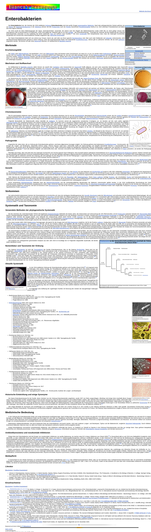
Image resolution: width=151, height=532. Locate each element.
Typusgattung (38, 249)
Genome (80, 217)
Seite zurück (9, 529)
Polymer (133, 117)
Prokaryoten (56, 27)
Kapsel (48, 58)
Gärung (130, 67)
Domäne (128, 53)
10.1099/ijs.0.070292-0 (120, 510)
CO (127, 73)
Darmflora (51, 197)
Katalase (57, 76)
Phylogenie (67, 275)
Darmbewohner (77, 38)
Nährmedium (106, 83)
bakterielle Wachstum (37, 101)
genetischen (142, 215)
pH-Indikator (121, 83)
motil (39, 55)
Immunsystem (56, 421)
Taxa (51, 34)
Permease (133, 185)
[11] (79, 275)
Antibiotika (39, 439)
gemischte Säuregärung (44, 70)
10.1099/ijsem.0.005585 (73, 504)
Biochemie (93, 195)
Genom (75, 171)
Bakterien (136, 53)
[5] (144, 234)
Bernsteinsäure (30, 71)
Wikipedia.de (27, 526)
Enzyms (33, 80)
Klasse (127, 56)
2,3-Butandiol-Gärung (24, 70)
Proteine (124, 162)
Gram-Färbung (76, 56)
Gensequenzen (53, 185)
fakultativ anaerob (65, 41)
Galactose (41, 81)
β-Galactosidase (42, 80)
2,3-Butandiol (45, 73)
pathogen (121, 39)
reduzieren (127, 74)
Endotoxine (44, 117)
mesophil (62, 99)
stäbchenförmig (23, 53)
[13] (120, 443)
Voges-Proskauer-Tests (90, 78)
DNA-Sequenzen (73, 222)
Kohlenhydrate (64, 68)
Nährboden (99, 58)
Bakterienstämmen (92, 118)
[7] (85, 267)
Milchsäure (18, 71)
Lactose (121, 80)
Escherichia (95, 74)
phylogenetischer (26, 182)
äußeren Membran (24, 56)
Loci (38, 224)
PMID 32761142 (140, 513)
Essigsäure (10, 71)
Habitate (70, 201)
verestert (24, 118)
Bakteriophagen (83, 177)
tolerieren (82, 90)
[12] (71, 277)
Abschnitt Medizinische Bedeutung (120, 153)
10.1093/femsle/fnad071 (72, 517)
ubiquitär (109, 38)
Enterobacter (31, 74)
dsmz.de (88, 507)
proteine (33, 222)
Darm (124, 149)
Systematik (139, 51)
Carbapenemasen (57, 439)
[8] (48, 269)
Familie (70, 32)
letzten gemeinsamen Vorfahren (76, 235)
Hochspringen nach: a (15, 488)
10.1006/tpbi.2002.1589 (108, 501)
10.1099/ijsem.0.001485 (39, 492)
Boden (94, 198)
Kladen (39, 225)
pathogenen (14, 131)
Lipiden (119, 115)
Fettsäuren (17, 118)
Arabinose (77, 185)
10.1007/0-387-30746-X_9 (45, 474)
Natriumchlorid (111, 90)
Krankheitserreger (81, 39)
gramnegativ (55, 56)
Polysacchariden (68, 58)
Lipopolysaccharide (134, 115)
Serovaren (44, 128)
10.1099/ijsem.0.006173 (30, 520)
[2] (42, 96)
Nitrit (23, 76)
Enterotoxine (122, 161)
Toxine (129, 177)
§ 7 (68, 460)
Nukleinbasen (56, 173)
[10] (89, 272)
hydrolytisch (10, 81)
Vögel (94, 201)
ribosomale (122, 222)
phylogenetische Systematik (107, 215)
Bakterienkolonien (119, 58)
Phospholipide (79, 115)
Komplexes (96, 429)
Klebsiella (27, 58)
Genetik (86, 195)
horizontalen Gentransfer (25, 180)
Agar (98, 95)
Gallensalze (98, 92)
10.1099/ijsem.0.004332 (76, 507)
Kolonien (8, 287)
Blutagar (21, 107)
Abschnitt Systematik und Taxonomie (103, 184)
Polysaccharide (102, 115)
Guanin (64, 173)
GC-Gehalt (39, 173)
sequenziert (126, 171)
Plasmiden (70, 177)
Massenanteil (93, 90)
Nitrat (18, 76)
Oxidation (56, 67)
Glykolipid (57, 118)
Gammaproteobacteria (140, 56)
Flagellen (19, 55)
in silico (28, 228)
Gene (95, 177)
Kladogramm (104, 241)
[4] (22, 148)
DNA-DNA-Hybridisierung (61, 228)
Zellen (13, 53)
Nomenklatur (18, 251)
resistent (107, 439)
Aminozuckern (144, 117)
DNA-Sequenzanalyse (20, 224)
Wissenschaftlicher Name (139, 60)
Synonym (58, 429)
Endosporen (107, 53)
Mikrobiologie (108, 195)
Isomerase (84, 185)
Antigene (28, 117)
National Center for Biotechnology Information (43, 273)
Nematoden (126, 200)
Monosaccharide (24, 81)
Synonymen (143, 402)
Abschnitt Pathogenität (54, 200)
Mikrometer (50, 53)
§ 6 (63, 462)
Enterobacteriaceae (145, 275)
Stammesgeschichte (53, 182)
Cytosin (71, 173)
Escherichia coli (97, 171)
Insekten (48, 201)
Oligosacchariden (12, 122)
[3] (44, 126)
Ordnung (128, 58)
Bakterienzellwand (99, 55)
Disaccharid (115, 80)
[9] (80, 271)
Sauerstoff (37, 41)
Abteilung (128, 54)
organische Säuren (124, 70)
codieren (100, 177)
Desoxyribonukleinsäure (19, 171)
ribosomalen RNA (145, 214)
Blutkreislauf (144, 159)
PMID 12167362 (122, 501)
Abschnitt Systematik (57, 35)
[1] (71, 33)
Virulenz (90, 131)
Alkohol (37, 73)
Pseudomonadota (139, 54)
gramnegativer (82, 25)
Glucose (48, 68)
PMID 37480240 (86, 517)
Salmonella (103, 74)
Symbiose (9, 201)
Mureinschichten (119, 55)
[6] (16, 255)
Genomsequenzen (68, 218)
